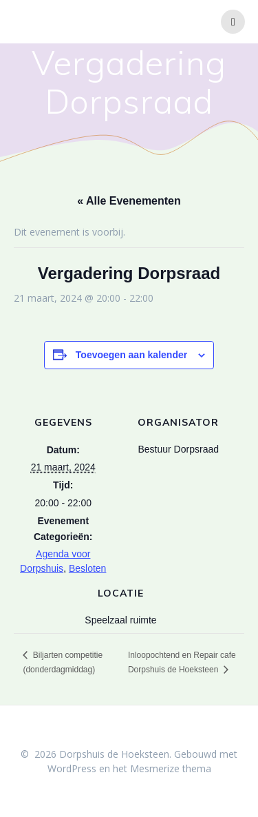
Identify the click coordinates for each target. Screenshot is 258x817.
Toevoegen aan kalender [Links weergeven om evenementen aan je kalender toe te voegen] (131, 354)
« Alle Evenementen (129, 201)
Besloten (87, 568)
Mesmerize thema (170, 768)
